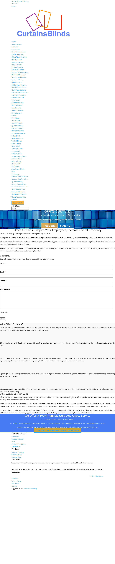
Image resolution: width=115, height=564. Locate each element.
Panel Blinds (16, 146)
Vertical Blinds (17, 141)
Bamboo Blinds (17, 159)
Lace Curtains (16, 108)
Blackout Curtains (18, 70)
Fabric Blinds (16, 161)
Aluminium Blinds (18, 169)
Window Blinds (17, 455)
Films (13, 171)
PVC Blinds (15, 166)
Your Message (5, 289)
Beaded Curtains (17, 103)
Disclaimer (15, 484)
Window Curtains (18, 452)
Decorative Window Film (20, 187)
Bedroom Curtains (18, 52)
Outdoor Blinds (17, 123)
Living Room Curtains (19, 57)
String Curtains (17, 113)
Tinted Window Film (19, 197)
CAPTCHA (3, 313)
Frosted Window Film (19, 194)
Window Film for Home (20, 177)
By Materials (16, 100)
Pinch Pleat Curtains (19, 90)
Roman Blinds (16, 143)
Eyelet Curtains (17, 82)
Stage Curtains (17, 65)
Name (3, 263)
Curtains (15, 47)
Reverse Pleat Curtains (20, 93)
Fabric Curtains (17, 105)
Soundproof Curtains (19, 77)
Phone (3, 281)
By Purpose (15, 49)
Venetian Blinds (17, 138)
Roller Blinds (16, 136)
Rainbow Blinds (17, 149)
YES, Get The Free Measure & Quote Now (57, 430)
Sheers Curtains (17, 110)
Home (14, 42)
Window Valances (18, 98)
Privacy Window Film (19, 184)
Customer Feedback (19, 444)
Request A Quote (18, 439)
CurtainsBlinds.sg (30, 489)
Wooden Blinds (17, 154)
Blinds (14, 115)
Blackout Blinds (17, 128)
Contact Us (66, 225)
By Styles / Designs (18, 80)
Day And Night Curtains (20, 72)
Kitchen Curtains (17, 54)
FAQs (13, 442)
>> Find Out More (97, 476)
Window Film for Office (20, 179)
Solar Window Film (18, 189)
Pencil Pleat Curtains (19, 88)
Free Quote (49, 225)
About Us (14, 4)
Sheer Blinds (16, 164)
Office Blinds (16, 121)
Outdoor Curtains (18, 62)
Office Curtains (17, 60)
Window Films (16, 457)
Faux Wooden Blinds (19, 156)
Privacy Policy (16, 481)
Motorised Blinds (18, 131)
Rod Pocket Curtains (19, 95)
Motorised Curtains (18, 75)
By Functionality (17, 67)
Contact (14, 200)
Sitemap (14, 486)
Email (3, 272)
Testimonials (16, 447)
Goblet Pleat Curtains (19, 85)
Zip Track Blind (17, 44)
